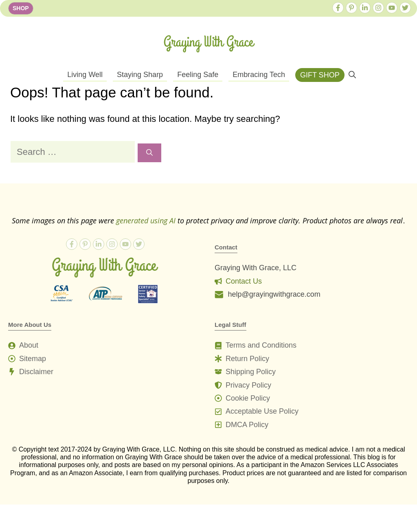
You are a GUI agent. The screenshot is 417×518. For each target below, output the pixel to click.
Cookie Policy (248, 398)
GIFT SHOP (320, 75)
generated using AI (146, 220)
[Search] (149, 152)
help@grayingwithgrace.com (274, 294)
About (28, 345)
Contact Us (244, 281)
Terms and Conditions (261, 345)
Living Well (85, 75)
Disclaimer (36, 372)
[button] (352, 75)
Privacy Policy (248, 385)
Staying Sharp (140, 75)
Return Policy (247, 359)
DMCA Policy (247, 425)
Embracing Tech (259, 75)
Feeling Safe (197, 75)
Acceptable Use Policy (262, 411)
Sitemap (32, 359)
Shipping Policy (251, 372)
